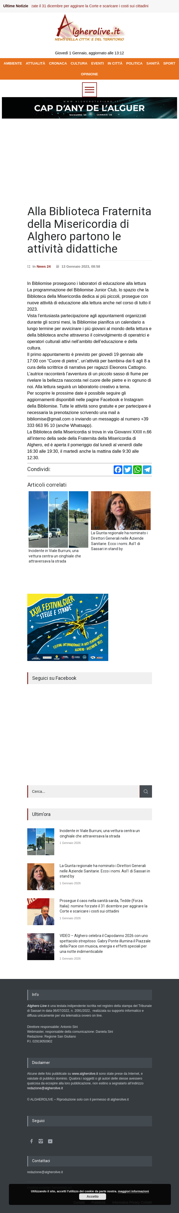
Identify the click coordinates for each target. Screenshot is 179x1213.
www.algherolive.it (85, 1074)
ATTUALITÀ (35, 63)
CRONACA (58, 63)
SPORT (169, 63)
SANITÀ (152, 63)
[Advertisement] (89, 159)
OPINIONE (89, 74)
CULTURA (79, 63)
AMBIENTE (13, 63)
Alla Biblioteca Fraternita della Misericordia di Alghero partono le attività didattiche (89, 230)
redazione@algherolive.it (45, 1088)
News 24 (44, 266)
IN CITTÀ (115, 63)
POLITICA (134, 63)
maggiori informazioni (133, 1191)
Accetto (93, 1196)
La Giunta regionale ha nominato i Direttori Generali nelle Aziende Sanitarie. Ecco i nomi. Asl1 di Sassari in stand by (105, 871)
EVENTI (97, 63)
